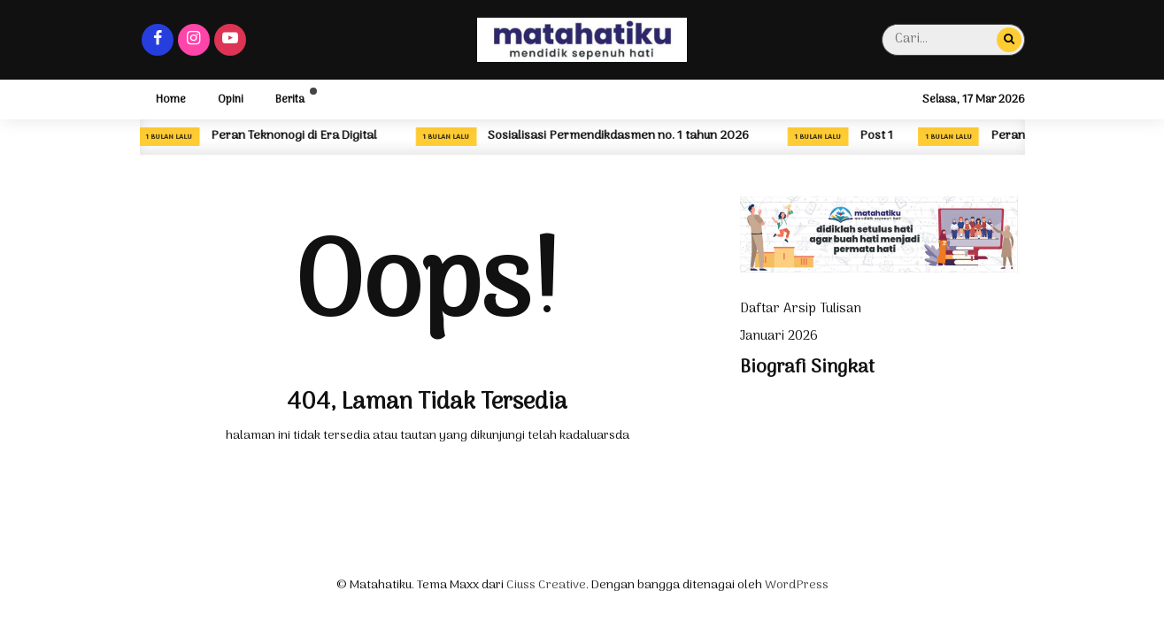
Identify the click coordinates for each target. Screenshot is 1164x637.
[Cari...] (1008, 39)
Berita (289, 99)
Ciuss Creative (546, 585)
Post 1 (876, 136)
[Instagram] (194, 40)
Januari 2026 (779, 336)
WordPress (797, 585)
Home (171, 99)
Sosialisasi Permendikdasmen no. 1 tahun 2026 (618, 136)
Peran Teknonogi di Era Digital (294, 136)
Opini (230, 99)
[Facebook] (157, 40)
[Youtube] (230, 40)
